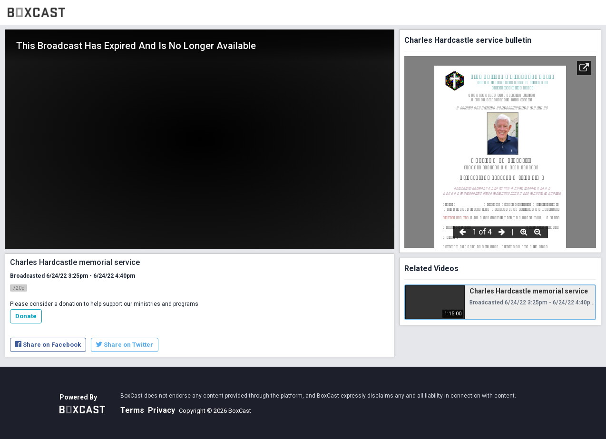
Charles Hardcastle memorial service (528, 291)
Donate (26, 316)
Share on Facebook (48, 344)
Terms (132, 410)
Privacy (161, 410)
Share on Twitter (124, 344)
